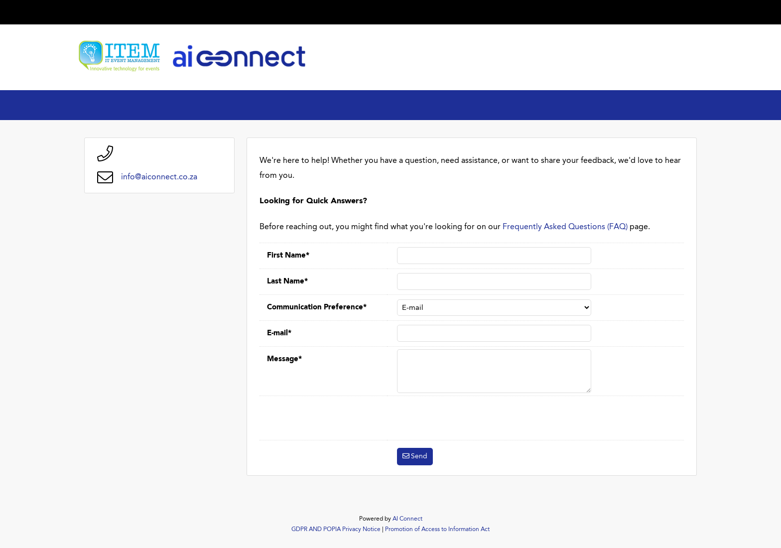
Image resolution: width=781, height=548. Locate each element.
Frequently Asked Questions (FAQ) (565, 227)
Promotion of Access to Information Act (437, 530)
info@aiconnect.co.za (159, 177)
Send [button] (419, 456)
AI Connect (407, 519)
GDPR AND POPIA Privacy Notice (336, 530)
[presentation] (472, 418)
